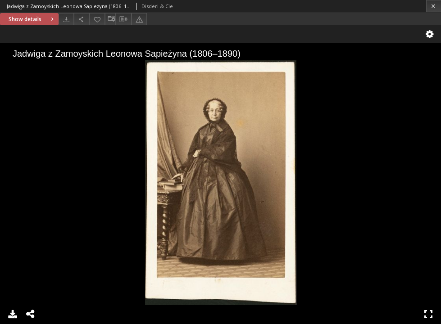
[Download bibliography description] (123, 19)
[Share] (81, 19)
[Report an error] (139, 19)
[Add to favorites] (97, 19)
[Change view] (110, 19)
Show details (32, 19)
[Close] (433, 6)
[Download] (66, 19)
